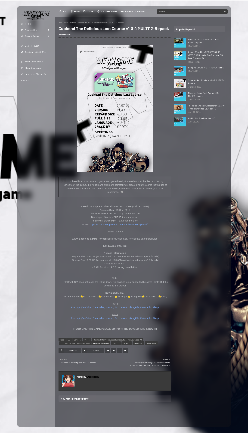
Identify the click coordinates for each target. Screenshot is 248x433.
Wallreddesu (64, 34)
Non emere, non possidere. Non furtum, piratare (121, 11)
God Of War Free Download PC (201, 118)
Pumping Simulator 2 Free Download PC (206, 67)
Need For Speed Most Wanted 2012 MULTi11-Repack (203, 94)
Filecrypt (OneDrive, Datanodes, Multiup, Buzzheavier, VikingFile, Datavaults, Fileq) (115, 307)
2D (69, 340)
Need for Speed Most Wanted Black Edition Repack (204, 41)
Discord (88, 11)
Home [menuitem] (26, 23)
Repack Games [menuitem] (30, 36)
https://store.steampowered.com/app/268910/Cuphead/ (119, 224)
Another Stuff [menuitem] (29, 30)
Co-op (87, 340)
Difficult (116, 343)
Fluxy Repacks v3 (31, 68)
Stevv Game (70, 22)
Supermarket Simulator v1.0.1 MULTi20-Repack (206, 82)
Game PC (126, 343)
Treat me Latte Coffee (33, 52)
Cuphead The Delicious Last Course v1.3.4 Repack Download (85, 343)
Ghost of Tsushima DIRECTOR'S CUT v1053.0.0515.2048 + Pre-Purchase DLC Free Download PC (205, 55)
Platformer (138, 343)
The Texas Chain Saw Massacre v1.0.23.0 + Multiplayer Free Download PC (206, 107)
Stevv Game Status (32, 61)
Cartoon (77, 340)
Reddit (75, 11)
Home (63, 11)
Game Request (30, 45)
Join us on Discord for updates (33, 77)
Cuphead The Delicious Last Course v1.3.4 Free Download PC (118, 340)
